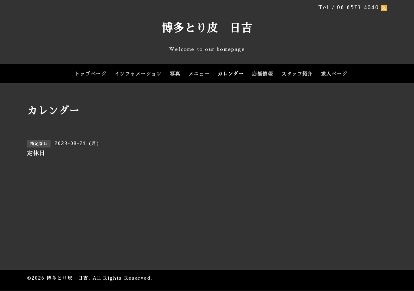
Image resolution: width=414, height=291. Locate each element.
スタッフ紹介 (297, 74)
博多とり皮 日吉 (207, 28)
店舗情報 (262, 74)
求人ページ (334, 74)
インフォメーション (138, 74)
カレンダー (231, 74)
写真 (175, 74)
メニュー (198, 74)
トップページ (90, 74)
